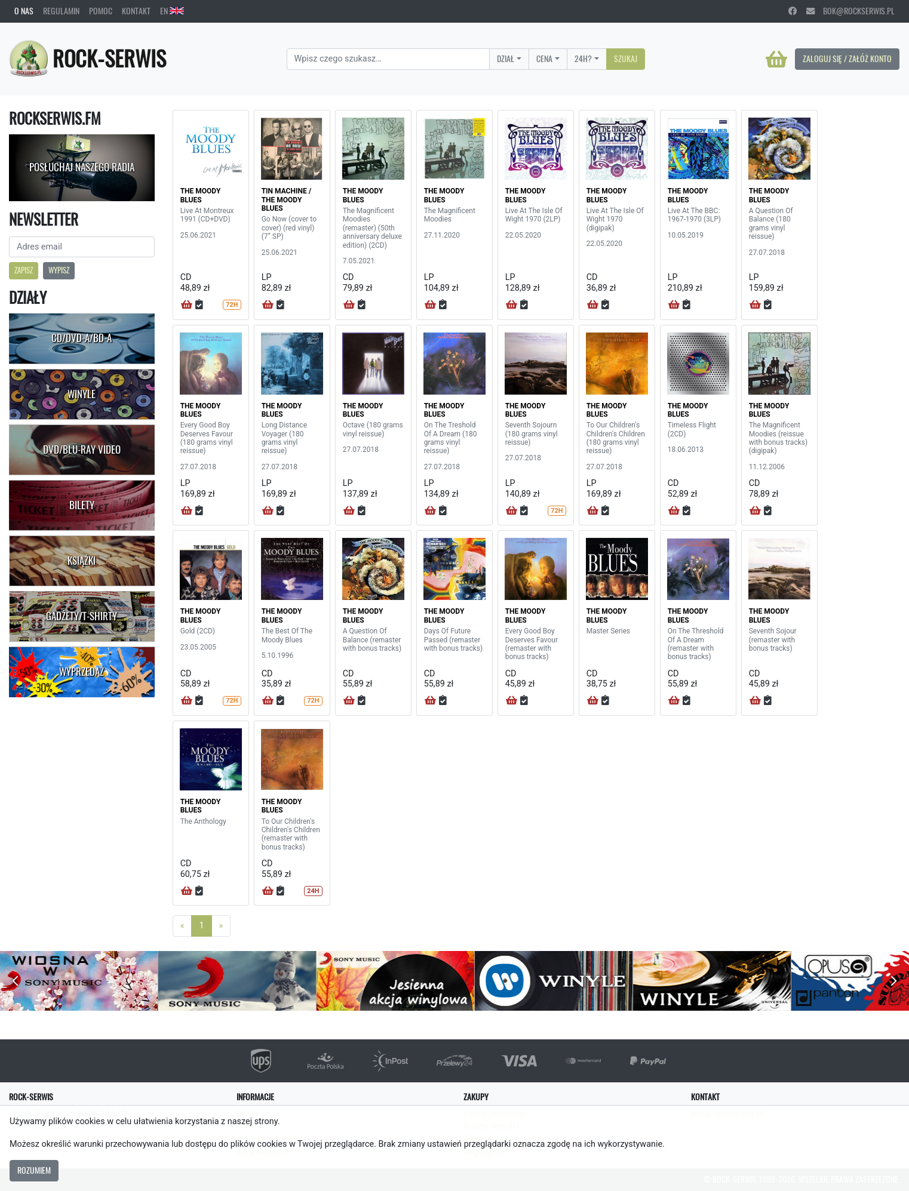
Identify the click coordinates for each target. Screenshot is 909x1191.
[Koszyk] (776, 59)
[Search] (388, 59)
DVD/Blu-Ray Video (82, 449)
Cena (544, 58)
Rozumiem (34, 1170)
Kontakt (136, 11)
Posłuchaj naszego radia (81, 167)
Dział (505, 58)
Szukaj (625, 58)
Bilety (81, 505)
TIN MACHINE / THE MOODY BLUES (286, 200)
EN (172, 11)
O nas (23, 11)
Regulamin (61, 11)
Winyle (81, 394)
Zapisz (23, 270)
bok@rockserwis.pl (850, 11)
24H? (583, 58)
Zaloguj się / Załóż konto (847, 58)
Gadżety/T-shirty (81, 616)
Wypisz (58, 270)
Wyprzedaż (81, 671)
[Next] (221, 926)
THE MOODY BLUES (200, 195)
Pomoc (100, 11)
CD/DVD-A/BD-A (81, 338)
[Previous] (182, 926)
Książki (81, 560)
